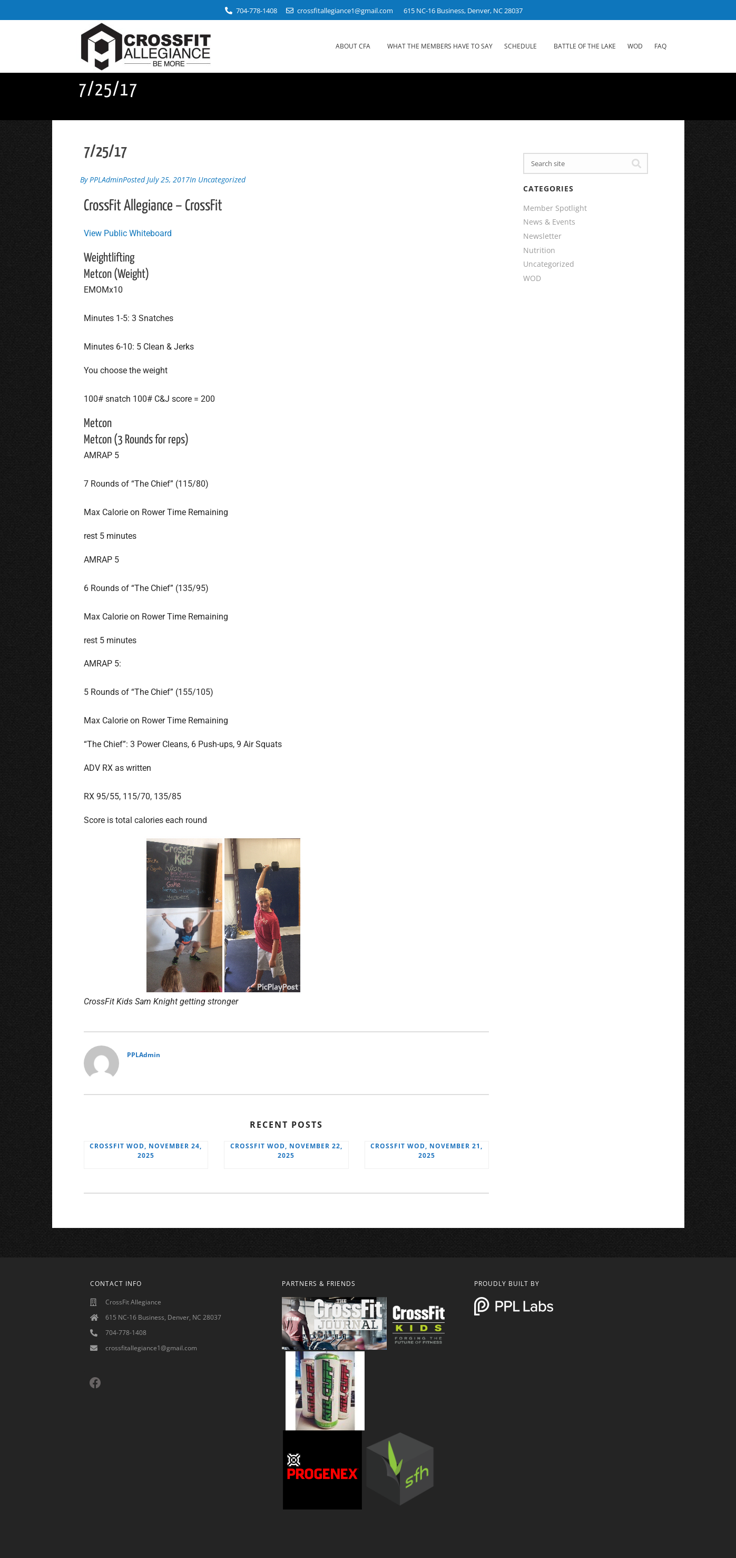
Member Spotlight (555, 208)
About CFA (356, 46)
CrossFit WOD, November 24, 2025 (146, 1149)
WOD (635, 46)
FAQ (660, 46)
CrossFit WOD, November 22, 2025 (286, 1149)
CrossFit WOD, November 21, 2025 (426, 1149)
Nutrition (539, 250)
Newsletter (542, 236)
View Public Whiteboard (128, 232)
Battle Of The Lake (585, 46)
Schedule (523, 46)
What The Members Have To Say (440, 46)
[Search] (636, 163)
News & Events (549, 222)
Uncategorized (222, 178)
